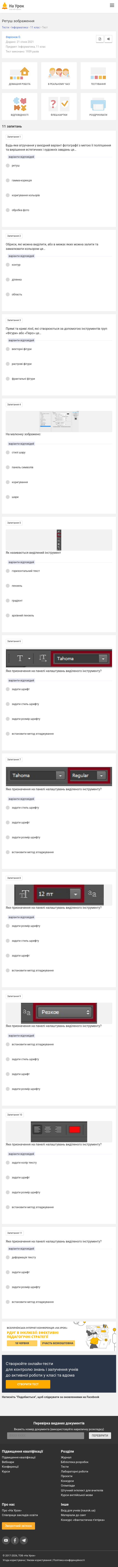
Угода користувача (14, 1560)
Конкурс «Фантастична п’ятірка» (83, 1520)
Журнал (66, 1457)
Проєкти (67, 1476)
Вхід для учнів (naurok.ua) (78, 1510)
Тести (65, 1466)
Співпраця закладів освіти (20, 1515)
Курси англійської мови (77, 1495)
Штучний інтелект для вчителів (82, 1490)
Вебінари (8, 1462)
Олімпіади (68, 1485)
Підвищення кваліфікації (19, 1457)
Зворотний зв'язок (18, 1526)
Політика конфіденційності (69, 1560)
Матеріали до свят (73, 1515)
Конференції (10, 1466)
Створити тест (28, 1384)
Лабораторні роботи (74, 1471)
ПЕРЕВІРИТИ (100, 1435)
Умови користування (39, 1560)
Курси (6, 1471)
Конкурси (67, 1481)
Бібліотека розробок (75, 1462)
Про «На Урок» (12, 1510)
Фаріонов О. (13, 37)
